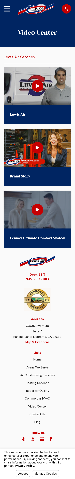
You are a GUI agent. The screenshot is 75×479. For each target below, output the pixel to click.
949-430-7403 (37, 278)
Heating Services (37, 383)
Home (37, 359)
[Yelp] (24, 439)
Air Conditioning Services (37, 375)
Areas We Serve (37, 367)
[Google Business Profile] (42, 439)
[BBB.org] (33, 439)
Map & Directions (37, 342)
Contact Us (37, 414)
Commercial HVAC (37, 399)
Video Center (37, 406)
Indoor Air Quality (37, 391)
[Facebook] (51, 439)
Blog (37, 422)
